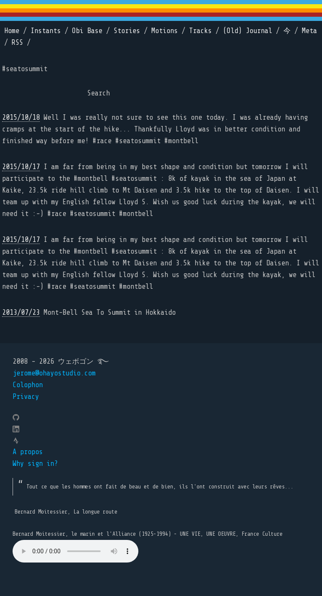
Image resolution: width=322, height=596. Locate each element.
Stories (127, 31)
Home (11, 31)
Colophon (28, 385)
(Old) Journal (247, 31)
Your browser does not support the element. (75, 551)
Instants (46, 31)
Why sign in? (35, 464)
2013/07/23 (21, 312)
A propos (28, 452)
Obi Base (87, 31)
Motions (164, 31)
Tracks (200, 31)
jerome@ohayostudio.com (54, 373)
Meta (309, 31)
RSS (17, 42)
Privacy (26, 397)
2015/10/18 (21, 117)
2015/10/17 (21, 167)
